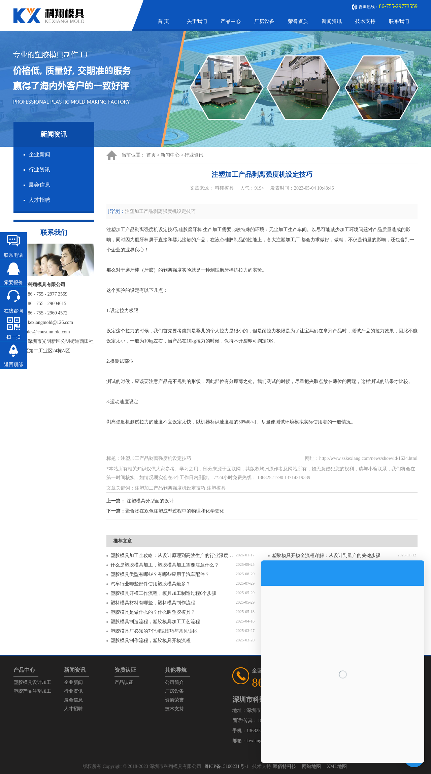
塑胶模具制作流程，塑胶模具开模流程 (150, 640)
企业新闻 (39, 154)
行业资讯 (39, 169)
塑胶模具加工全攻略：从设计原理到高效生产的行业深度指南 (173, 555)
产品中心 (231, 21)
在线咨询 (13, 310)
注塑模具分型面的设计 (150, 500)
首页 (151, 155)
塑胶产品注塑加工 (32, 691)
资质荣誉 (174, 699)
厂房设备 (264, 21)
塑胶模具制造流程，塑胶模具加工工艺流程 (155, 621)
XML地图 (336, 766)
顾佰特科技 (284, 766)
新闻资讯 (332, 21)
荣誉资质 (298, 21)
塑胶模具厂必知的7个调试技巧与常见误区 (154, 631)
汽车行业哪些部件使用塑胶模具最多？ (150, 583)
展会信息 (39, 185)
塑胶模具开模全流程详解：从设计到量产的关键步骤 (326, 555)
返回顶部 (13, 364)
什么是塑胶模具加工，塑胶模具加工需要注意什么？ (164, 565)
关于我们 (197, 21)
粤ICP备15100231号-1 (226, 766)
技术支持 (365, 21)
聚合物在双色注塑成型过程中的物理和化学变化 (174, 511)
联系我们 (399, 21)
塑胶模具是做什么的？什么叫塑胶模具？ (152, 612)
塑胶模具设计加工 (32, 682)
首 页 (163, 21)
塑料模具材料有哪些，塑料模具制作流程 (152, 602)
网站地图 (311, 766)
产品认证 (123, 682)
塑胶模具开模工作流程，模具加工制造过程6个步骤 (163, 593)
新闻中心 (170, 155)
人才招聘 (39, 200)
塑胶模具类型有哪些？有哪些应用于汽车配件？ (159, 574)
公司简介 (174, 682)
